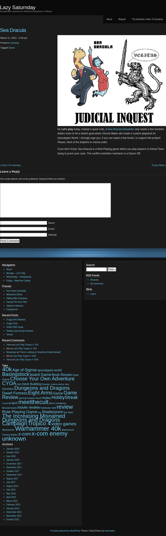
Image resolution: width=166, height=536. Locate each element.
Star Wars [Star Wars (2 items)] (68, 412)
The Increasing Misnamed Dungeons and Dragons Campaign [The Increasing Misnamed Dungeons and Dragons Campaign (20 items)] (33, 419)
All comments (96, 283)
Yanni (9, 345)
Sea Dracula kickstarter (121, 129)
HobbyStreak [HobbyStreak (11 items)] (65, 397)
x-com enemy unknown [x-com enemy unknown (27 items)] (34, 436)
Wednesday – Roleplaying (18, 277)
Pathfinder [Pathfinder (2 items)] (45, 408)
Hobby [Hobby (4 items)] (46, 398)
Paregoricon (12, 309)
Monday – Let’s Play (16, 273)
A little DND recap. (15, 327)
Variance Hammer (14, 306)
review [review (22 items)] (65, 407)
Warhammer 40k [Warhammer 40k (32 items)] (38, 428)
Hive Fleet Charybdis (16, 291)
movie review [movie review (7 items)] (28, 407)
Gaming (15, 43)
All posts (94, 280)
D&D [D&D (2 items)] (19, 384)
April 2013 (11, 497)
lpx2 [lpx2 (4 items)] (15, 403)
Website (52, 235)
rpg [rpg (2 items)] (39, 412)
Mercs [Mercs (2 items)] (52, 403)
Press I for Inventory (11, 165)
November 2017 (13, 467)
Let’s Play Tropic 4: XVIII (24, 356)
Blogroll (122, 19)
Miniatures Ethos (14, 294)
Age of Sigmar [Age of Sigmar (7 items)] (24, 370)
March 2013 (12, 501)
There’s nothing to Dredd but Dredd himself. (40, 352)
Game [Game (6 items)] (58, 393)
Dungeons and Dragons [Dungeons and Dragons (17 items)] (42, 388)
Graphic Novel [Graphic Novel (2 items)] (34, 398)
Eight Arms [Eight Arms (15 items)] (40, 393)
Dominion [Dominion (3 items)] (8, 388)
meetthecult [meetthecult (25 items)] (33, 402)
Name (52, 223)
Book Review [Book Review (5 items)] (62, 375)
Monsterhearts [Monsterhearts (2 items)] (9, 408)
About (109, 19)
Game (12, 47)
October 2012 (12, 519)
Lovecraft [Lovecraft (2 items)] (6, 403)
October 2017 (12, 471)
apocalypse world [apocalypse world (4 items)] (49, 370)
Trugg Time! (12, 323)
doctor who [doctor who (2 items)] (63, 384)
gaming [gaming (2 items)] (22, 398)
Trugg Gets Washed (15, 319)
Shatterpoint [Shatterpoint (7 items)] (52, 412)
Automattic (110, 531)
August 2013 (12, 486)
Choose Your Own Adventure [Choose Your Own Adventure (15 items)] (42, 378)
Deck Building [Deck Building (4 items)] (31, 384)
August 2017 (12, 478)
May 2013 (11, 493)
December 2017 (13, 464)
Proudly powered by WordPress (65, 531)
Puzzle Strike (158, 165)
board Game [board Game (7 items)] (40, 375)
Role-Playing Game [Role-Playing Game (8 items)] (19, 412)
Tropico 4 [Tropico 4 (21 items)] (39, 423)
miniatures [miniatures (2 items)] (61, 403)
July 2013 (11, 490)
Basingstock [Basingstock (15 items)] (15, 374)
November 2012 (13, 516)
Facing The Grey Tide (16, 302)
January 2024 (12, 449)
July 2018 (11, 456)
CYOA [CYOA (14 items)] (9, 383)
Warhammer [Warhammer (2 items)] (8, 430)
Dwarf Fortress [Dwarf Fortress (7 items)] (14, 393)
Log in (93, 294)
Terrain (9, 334)
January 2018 (12, 460)
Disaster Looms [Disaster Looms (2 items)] (49, 384)
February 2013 (13, 504)
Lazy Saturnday (18, 7)
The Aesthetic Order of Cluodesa (147, 19)
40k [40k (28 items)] (7, 369)
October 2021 (12, 452)
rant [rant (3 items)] (53, 407)
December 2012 (13, 512)
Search (90, 265)
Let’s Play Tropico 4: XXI (27, 345)
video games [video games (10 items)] (63, 423)
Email (52, 229)
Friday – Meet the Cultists (18, 280)
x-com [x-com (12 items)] (24, 434)
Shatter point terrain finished (19, 331)
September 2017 (14, 475)
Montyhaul (11, 352)
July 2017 (11, 482)
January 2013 (12, 508)
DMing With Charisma (16, 298)
